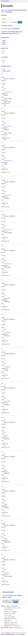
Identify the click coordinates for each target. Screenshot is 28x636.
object (9, 597)
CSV (12, 28)
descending (13, 22)
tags (10, 33)
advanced (16, 28)
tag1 (4, 40)
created (13, 31)
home (2, 1)
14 (4, 522)
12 (4, 453)
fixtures (7, 1)
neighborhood (5, 33)
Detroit (5, 435)
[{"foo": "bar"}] (6, 71)
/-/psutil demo (8, 11)
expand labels (7, 602)
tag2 (4, 42)
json (9, 28)
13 (4, 487)
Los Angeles (7, 298)
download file (14, 600)
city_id (20, 31)
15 (4, 556)
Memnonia (6, 573)
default (11, 595)
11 (4, 419)
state (17, 31)
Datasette (8, 632)
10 (4, 384)
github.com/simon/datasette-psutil (17, 10)
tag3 (4, 44)
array (15, 595)
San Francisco (7, 92)
